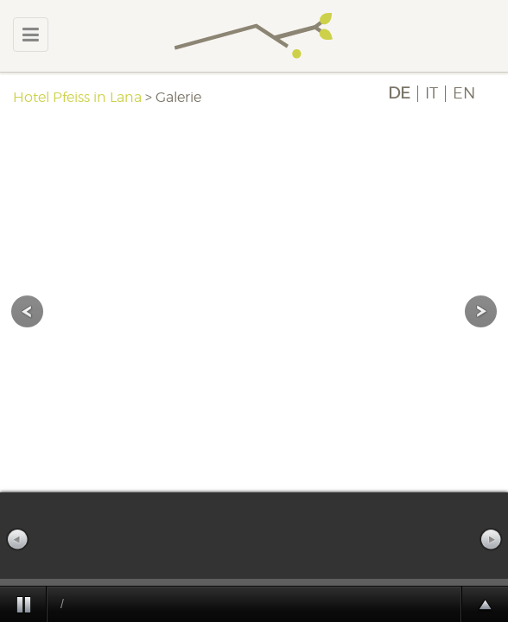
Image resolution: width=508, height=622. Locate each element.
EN (464, 93)
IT (431, 93)
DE (399, 93)
